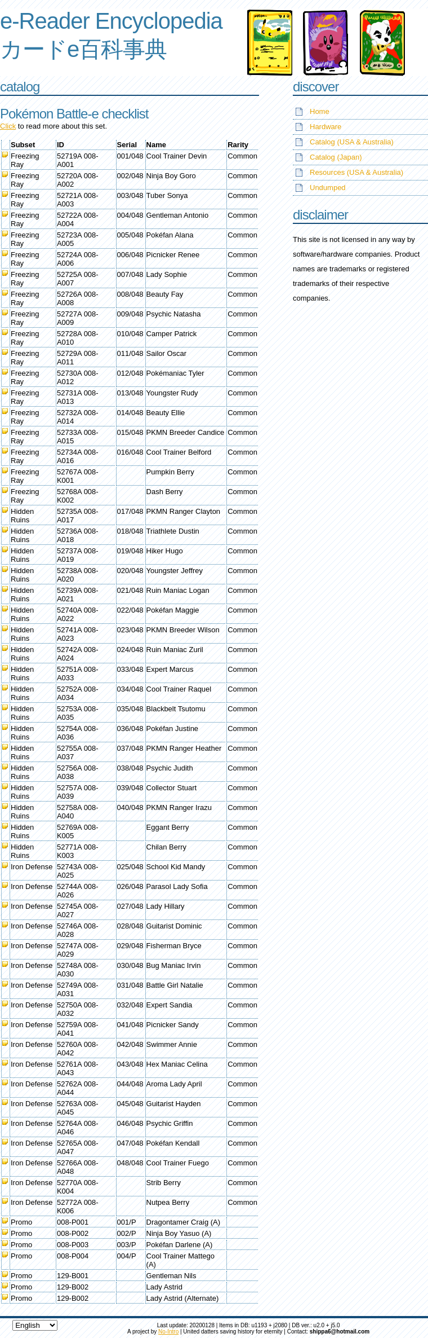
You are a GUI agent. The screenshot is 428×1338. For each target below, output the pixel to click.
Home (319, 111)
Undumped (328, 187)
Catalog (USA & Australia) (352, 142)
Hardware (325, 126)
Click (8, 126)
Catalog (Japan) (336, 157)
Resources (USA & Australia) (356, 172)
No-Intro (168, 1331)
